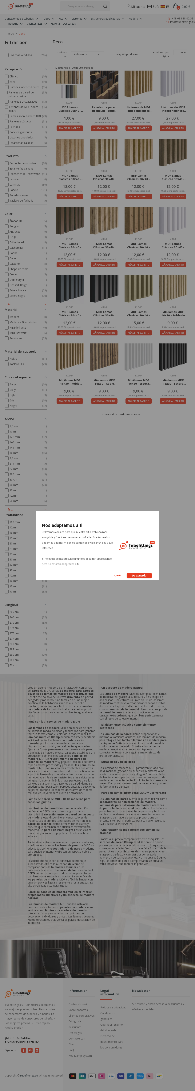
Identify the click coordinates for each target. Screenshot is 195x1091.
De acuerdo (139, 575)
